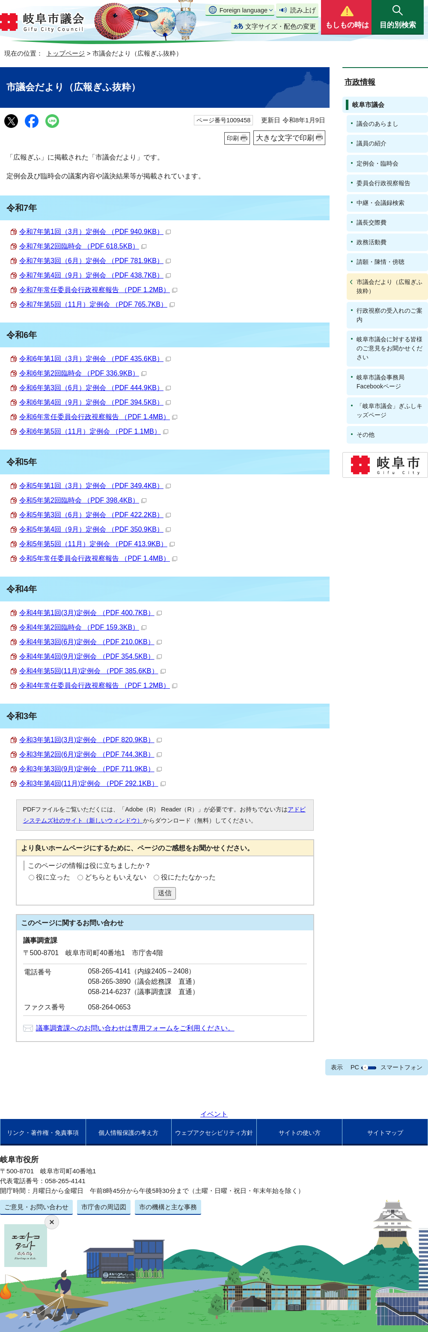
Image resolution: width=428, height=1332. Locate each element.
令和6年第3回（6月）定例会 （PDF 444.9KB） (95, 387)
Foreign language (244, 10)
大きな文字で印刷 (285, 137)
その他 (365, 434)
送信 (165, 893)
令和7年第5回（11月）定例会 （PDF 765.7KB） (97, 304)
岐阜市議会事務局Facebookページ (380, 382)
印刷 (233, 138)
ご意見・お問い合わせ (36, 1207)
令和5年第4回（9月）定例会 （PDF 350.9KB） (95, 529)
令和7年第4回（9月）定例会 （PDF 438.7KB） (95, 275)
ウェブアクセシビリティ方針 (214, 1132)
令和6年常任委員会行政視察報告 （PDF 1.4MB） (98, 416)
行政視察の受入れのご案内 (389, 315)
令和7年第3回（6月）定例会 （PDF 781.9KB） (95, 260)
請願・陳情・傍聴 (380, 261)
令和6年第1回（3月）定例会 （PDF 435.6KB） (95, 358)
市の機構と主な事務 (168, 1207)
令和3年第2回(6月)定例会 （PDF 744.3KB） (90, 754)
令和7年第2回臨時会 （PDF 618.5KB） (82, 246)
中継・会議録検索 (380, 202)
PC (355, 1067)
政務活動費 (371, 242)
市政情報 (360, 82)
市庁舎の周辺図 (103, 1207)
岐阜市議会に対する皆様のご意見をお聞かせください (389, 348)
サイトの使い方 (300, 1132)
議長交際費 (371, 222)
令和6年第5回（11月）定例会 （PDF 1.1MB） (93, 431)
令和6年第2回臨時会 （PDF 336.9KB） (82, 373)
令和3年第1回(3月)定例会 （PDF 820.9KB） (90, 739)
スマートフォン (401, 1067)
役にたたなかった (188, 877)
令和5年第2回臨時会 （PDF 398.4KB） (82, 500)
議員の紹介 (371, 143)
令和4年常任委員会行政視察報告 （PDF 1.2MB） (98, 685)
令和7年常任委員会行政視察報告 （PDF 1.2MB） (98, 289)
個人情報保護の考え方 (128, 1132)
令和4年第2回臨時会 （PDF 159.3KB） (82, 627)
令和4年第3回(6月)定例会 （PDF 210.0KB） (90, 641)
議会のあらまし (377, 123)
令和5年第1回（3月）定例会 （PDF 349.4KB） (95, 485)
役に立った (53, 877)
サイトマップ (385, 1132)
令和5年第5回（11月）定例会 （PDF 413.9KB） (97, 544)
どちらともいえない (115, 877)
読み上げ (303, 10)
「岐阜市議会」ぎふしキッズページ (389, 410)
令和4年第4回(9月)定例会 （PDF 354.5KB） (90, 656)
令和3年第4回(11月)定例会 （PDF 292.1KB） (92, 783)
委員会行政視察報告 (383, 183)
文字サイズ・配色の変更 (280, 26)
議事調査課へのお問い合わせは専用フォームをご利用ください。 (135, 1028)
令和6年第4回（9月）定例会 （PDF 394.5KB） (95, 402)
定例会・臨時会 (377, 163)
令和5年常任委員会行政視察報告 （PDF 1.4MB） (98, 558)
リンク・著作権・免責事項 (43, 1132)
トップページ (65, 53)
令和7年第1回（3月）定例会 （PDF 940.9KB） (95, 231)
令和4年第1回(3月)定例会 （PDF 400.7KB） (90, 612)
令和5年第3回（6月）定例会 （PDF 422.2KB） (95, 514)
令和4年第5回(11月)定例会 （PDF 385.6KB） (92, 671)
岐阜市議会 (368, 104)
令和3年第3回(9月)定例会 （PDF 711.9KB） (90, 769)
